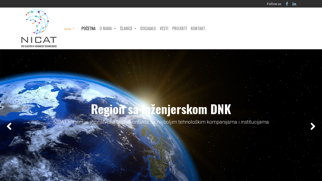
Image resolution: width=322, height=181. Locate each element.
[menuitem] (88, 28)
